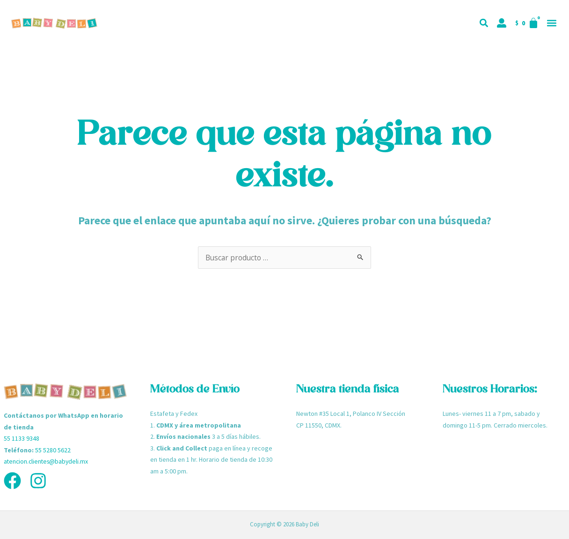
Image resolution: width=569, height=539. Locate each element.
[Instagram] (38, 480)
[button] (551, 23)
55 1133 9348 (21, 438)
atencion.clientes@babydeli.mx (47, 461)
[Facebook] (12, 480)
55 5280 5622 (53, 450)
